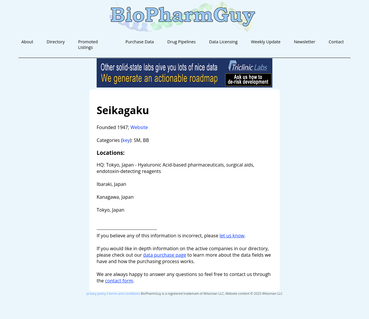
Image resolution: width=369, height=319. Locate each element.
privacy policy (96, 293)
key (126, 140)
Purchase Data (139, 41)
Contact (336, 41)
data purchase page (164, 255)
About (27, 41)
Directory (56, 41)
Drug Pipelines (181, 41)
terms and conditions (124, 293)
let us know (232, 235)
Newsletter (304, 41)
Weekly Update (266, 41)
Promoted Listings (88, 44)
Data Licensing (223, 41)
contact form (119, 280)
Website (139, 127)
